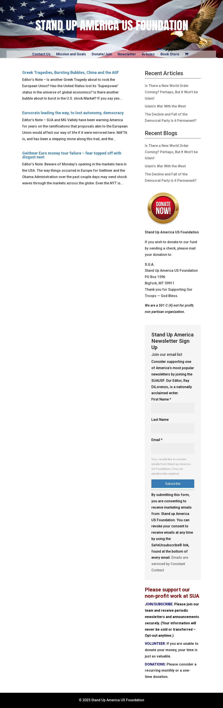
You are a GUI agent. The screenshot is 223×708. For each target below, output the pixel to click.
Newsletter (127, 54)
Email (156, 440)
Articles (148, 54)
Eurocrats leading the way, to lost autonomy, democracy (73, 112)
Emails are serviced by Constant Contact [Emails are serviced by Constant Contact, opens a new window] (169, 563)
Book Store (169, 54)
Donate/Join (102, 54)
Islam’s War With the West (165, 106)
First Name (161, 399)
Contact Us (41, 54)
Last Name (160, 420)
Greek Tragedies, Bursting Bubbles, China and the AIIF (70, 72)
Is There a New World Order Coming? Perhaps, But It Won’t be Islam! (171, 92)
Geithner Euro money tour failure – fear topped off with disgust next (71, 155)
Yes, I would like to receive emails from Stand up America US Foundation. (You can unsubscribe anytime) (170, 466)
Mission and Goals (71, 54)
